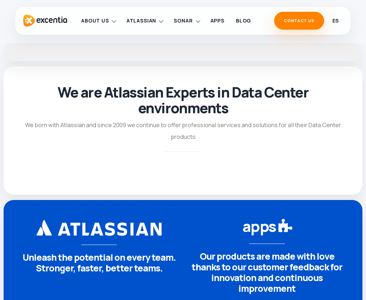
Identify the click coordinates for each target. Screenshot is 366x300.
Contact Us (299, 20)
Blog (243, 20)
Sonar (187, 20)
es (335, 20)
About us (98, 20)
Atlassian (145, 20)
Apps (217, 20)
